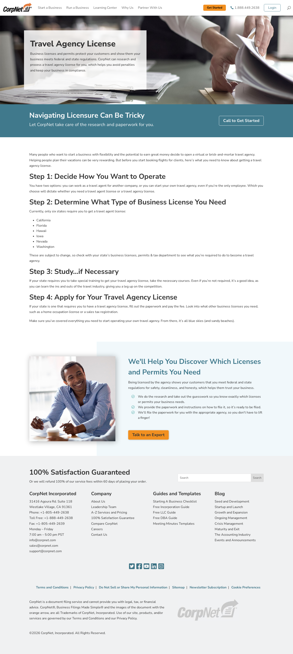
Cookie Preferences (245, 587)
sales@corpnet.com (43, 545)
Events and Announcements (235, 540)
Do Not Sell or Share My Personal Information (133, 587)
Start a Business (50, 7)
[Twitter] (132, 566)
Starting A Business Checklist (175, 501)
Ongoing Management (231, 518)
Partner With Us (150, 7)
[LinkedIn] (154, 566)
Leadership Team (103, 507)
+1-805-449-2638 (54, 512)
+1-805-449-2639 (50, 523)
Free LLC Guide (164, 512)
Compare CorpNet (104, 523)
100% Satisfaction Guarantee (112, 518)
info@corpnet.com (42, 540)
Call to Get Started (241, 120)
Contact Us (99, 534)
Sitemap (178, 587)
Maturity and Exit (227, 529)
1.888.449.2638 (247, 7)
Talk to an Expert (148, 435)
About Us (98, 501)
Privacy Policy (83, 587)
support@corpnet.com (45, 551)
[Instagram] (161, 566)
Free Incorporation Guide (171, 507)
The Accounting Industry (232, 534)
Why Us (127, 7)
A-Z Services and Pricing (109, 512)
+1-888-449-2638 (58, 518)
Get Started (214, 8)
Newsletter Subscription (208, 587)
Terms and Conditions (52, 587)
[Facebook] (139, 566)
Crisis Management (229, 523)
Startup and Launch (229, 507)
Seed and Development (232, 501)
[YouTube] (146, 566)
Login (272, 7)
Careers (97, 529)
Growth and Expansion (231, 512)
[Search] (289, 7)
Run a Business (77, 7)
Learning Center (105, 7)
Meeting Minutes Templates (174, 523)
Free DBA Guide (165, 518)
